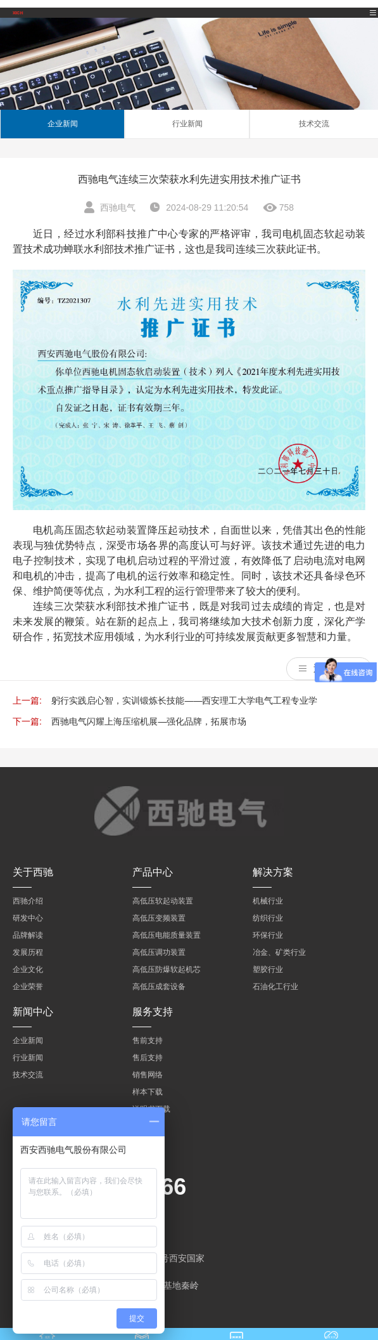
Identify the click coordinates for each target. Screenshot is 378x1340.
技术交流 (314, 123)
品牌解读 (28, 935)
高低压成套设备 (159, 986)
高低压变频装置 (159, 918)
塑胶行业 (268, 969)
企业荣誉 (28, 986)
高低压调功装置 (159, 952)
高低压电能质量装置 (166, 935)
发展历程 (28, 952)
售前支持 (147, 1040)
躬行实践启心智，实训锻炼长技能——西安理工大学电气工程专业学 (184, 700)
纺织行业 (268, 918)
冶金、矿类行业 (279, 952)
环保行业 (268, 935)
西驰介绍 (28, 901)
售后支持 (147, 1057)
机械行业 (268, 901)
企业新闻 (62, 123)
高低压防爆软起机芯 (166, 969)
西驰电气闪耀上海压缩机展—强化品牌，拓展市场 (148, 721)
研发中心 (28, 918)
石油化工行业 (275, 986)
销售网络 (147, 1074)
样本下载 (147, 1091)
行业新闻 (187, 123)
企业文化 (28, 969)
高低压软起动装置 (162, 901)
